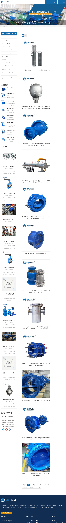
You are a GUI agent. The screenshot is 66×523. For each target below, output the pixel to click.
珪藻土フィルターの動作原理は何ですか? (9, 373)
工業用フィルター (6, 69)
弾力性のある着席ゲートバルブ (9, 320)
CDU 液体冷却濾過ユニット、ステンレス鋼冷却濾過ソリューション (32, 63)
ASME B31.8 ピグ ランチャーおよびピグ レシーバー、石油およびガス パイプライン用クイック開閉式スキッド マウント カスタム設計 (54, 92)
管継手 (4, 59)
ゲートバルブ (5, 40)
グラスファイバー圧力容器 (8, 78)
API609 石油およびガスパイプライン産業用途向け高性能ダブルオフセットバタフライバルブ (32, 208)
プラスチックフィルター (33, 472)
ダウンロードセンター (58, 466)
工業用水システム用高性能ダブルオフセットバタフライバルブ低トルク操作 (54, 207)
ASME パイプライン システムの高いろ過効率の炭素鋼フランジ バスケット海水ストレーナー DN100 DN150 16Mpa (54, 150)
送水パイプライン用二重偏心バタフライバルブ (54, 121)
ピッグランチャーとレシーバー (8, 73)
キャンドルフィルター (33, 464)
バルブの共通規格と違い (9, 294)
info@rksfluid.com (6, 495)
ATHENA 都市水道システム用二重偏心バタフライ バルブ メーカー (54, 178)
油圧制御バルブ (10, 108)
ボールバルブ (5, 56)
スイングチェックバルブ (11, 101)
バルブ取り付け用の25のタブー (9, 241)
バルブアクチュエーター (8, 66)
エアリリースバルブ (7, 53)
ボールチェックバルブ (11, 115)
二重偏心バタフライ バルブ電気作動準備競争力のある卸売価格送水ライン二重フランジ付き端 (32, 92)
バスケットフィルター (33, 466)
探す (7, 26)
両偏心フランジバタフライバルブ (11, 93)
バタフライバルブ (6, 37)
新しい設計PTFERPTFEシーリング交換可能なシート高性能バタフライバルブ (9, 399)
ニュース (54, 464)
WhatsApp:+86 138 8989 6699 (9, 490)
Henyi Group (10, 510)
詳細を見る (6, 456)
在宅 (3, 26)
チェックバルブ (6, 43)
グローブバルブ (6, 62)
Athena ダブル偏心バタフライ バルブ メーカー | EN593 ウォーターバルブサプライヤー (11, 87)
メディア (54, 468)
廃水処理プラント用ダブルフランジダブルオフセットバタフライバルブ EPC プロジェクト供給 (32, 121)
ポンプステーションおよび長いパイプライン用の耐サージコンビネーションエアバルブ (32, 150)
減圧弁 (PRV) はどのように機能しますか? (9, 219)
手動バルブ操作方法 (9, 267)
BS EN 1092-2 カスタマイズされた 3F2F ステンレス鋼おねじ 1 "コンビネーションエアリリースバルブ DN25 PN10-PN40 (54, 63)
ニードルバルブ (6, 46)
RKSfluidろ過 (42, 510)
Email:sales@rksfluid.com (8, 492)
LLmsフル (38, 516)
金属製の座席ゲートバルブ (11, 122)
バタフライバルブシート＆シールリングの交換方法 (9, 346)
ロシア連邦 (21, 510)
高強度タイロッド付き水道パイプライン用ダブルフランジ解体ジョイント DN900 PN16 (32, 178)
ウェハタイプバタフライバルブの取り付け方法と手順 (9, 193)
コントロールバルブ (7, 49)
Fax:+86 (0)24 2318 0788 (7, 487)
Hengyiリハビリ (55, 510)
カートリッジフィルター (33, 468)
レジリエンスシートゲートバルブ (11, 130)
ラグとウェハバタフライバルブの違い (9, 166)
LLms (34, 516)
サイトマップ (28, 516)
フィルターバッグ (32, 475)
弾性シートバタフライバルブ (11, 137)
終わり (49, 217)
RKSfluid (31, 510)
